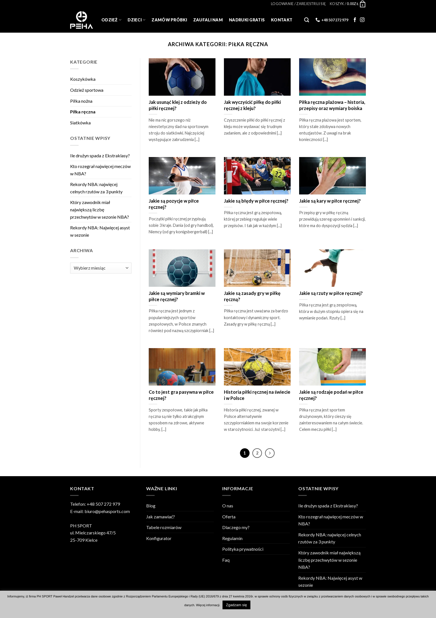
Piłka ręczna (82, 111)
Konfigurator (159, 538)
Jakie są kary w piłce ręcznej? (330, 201)
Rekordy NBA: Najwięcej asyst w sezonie (100, 231)
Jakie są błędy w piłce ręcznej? (256, 201)
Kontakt (281, 19)
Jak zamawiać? (160, 516)
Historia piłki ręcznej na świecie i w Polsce (257, 395)
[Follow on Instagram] (362, 20)
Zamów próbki (169, 19)
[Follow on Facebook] (355, 20)
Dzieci (136, 20)
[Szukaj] (306, 20)
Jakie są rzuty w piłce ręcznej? (331, 293)
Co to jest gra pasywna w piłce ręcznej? (181, 395)
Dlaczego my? (236, 527)
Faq (226, 560)
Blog (150, 505)
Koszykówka (82, 79)
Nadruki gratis (247, 19)
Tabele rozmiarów (163, 527)
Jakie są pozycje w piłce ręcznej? (174, 204)
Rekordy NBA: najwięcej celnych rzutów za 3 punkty (96, 188)
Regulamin (232, 538)
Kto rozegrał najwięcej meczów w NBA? (100, 170)
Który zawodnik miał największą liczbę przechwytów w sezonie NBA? (99, 209)
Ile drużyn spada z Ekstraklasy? (100, 155)
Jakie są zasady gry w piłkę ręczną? (252, 296)
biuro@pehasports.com (107, 511)
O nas (227, 505)
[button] (298, 3)
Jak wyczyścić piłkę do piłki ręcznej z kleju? (252, 105)
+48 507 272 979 (103, 504)
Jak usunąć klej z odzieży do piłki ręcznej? (178, 105)
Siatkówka (80, 122)
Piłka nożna (81, 101)
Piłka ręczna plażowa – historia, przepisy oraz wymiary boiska (332, 105)
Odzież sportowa (86, 90)
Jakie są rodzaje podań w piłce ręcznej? (331, 395)
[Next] (270, 453)
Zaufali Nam (208, 19)
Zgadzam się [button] (236, 605)
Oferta (228, 516)
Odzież (111, 20)
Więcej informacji (207, 605)
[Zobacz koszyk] (348, 3)
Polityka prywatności (242, 549)
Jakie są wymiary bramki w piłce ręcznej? (177, 296)
